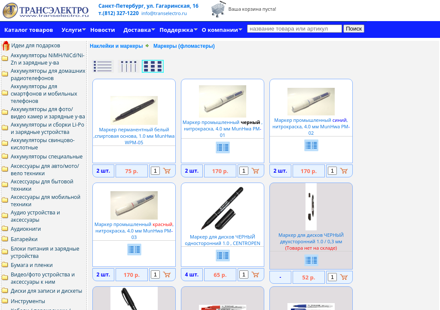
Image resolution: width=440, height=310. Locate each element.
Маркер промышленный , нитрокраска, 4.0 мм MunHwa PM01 (223, 125)
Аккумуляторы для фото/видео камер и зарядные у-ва (48, 112)
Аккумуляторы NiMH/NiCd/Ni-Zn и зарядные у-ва (48, 59)
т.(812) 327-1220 (119, 13)
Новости (102, 30)
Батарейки (24, 239)
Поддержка (176, 30)
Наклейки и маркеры (116, 46)
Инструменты (28, 301)
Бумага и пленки (32, 265)
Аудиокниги (26, 228)
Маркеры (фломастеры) (184, 46)
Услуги (71, 30)
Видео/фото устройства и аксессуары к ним (43, 278)
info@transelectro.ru (164, 13)
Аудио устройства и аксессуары (35, 216)
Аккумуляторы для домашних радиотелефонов (48, 74)
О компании (220, 30)
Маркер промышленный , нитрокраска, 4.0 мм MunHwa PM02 (311, 123)
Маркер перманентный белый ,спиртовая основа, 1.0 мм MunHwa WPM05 (134, 133)
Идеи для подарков (30, 45)
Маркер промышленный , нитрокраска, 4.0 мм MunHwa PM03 (134, 227)
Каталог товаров (28, 30)
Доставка (137, 30)
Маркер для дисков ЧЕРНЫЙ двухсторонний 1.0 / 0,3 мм (311, 238)
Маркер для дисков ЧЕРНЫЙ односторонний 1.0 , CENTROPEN (222, 236)
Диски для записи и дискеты (46, 290)
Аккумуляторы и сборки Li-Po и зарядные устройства (47, 128)
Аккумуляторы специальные (46, 156)
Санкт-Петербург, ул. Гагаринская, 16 (148, 5)
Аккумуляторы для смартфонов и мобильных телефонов (44, 94)
